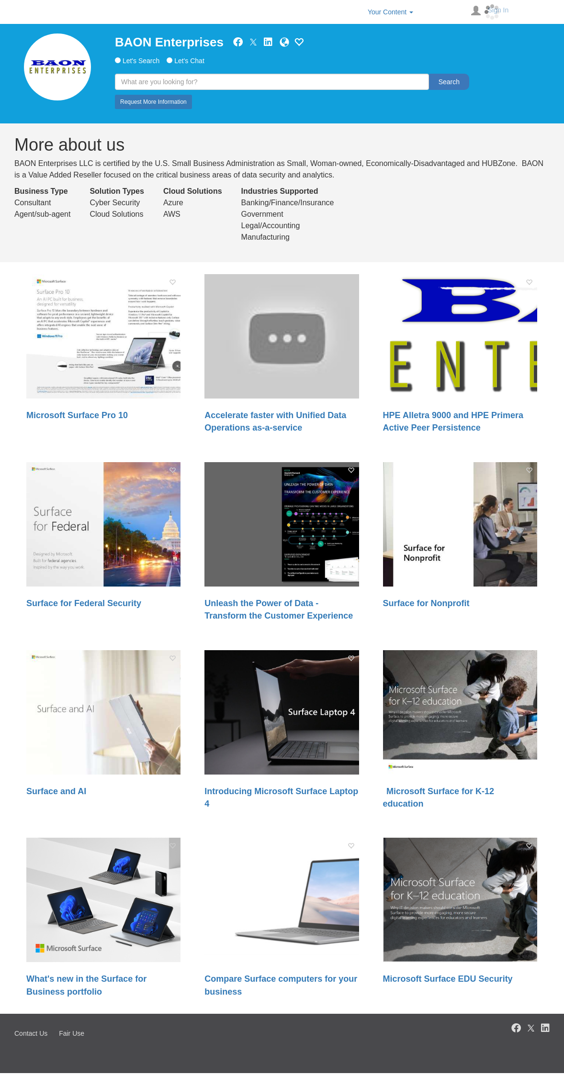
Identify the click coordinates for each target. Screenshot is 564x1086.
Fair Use (71, 1033)
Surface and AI (56, 791)
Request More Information (153, 102)
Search (449, 82)
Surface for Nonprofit (426, 603)
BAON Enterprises (169, 42)
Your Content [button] (390, 12)
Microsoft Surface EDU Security (448, 979)
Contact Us (30, 1033)
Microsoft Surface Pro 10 (77, 415)
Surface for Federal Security (83, 603)
